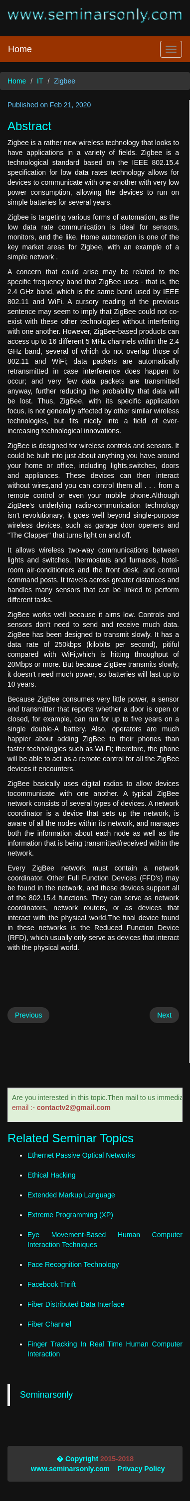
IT (40, 81)
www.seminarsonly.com (70, 1469)
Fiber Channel (49, 1324)
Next (164, 1015)
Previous (28, 1015)
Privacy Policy (141, 1469)
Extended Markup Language (71, 1195)
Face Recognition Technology (73, 1264)
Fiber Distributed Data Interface (76, 1304)
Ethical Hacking (51, 1175)
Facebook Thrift (51, 1284)
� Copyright (77, 1459)
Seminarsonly (46, 1395)
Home (20, 49)
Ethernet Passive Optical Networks (81, 1155)
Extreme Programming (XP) (70, 1215)
